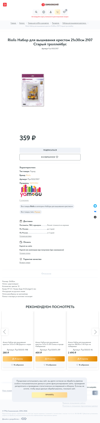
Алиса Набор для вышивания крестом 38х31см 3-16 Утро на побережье (79, 344)
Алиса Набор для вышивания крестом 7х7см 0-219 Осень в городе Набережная (49, 344)
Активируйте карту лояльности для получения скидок (50, 17)
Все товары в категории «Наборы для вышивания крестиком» (47, 206)
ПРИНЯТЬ (49, 395)
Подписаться (50, 150)
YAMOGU (34, 183)
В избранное (51, 157)
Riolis (28, 175)
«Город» (37, 212)
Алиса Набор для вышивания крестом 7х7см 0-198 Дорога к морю (17, 343)
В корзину (17, 359)
